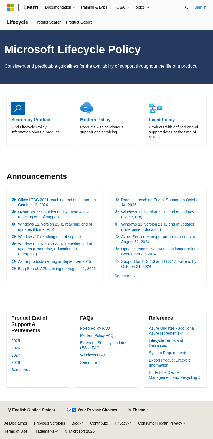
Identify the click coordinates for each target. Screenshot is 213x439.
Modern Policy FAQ (97, 335)
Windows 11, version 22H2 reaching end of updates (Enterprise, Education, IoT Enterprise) (55, 249)
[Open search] (186, 7)
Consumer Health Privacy (160, 423)
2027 (15, 355)
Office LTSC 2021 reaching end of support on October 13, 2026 (57, 202)
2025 (15, 341)
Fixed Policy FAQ (95, 328)
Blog (76, 423)
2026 (15, 348)
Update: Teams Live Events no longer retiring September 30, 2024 (160, 251)
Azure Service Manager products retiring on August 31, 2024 (158, 239)
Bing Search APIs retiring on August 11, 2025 (57, 268)
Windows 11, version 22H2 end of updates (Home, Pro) (157, 214)
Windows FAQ (92, 355)
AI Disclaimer (15, 423)
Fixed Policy (162, 119)
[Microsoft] (10, 7)
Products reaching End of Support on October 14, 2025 (160, 202)
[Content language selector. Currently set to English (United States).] (31, 410)
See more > (21, 369)
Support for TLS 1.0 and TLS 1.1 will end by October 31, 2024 (158, 264)
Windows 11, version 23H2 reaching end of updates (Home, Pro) (55, 226)
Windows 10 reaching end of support (49, 236)
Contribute (99, 423)
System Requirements (168, 352)
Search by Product (30, 119)
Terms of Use (15, 431)
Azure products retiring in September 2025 (54, 261)
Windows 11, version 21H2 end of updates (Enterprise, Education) (157, 226)
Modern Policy (95, 119)
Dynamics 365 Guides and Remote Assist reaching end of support (54, 214)
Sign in (200, 7)
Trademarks (44, 431)
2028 (15, 362)
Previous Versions (49, 423)
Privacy (121, 423)
